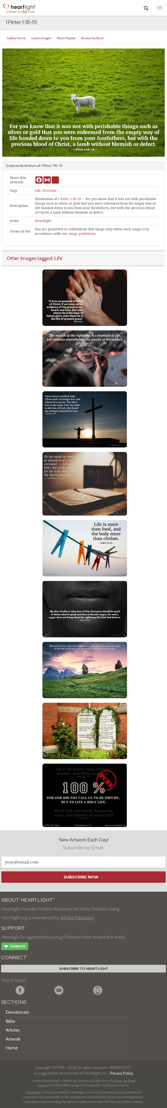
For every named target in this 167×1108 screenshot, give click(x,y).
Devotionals (17, 1012)
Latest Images (41, 38)
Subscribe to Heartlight (83, 969)
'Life (57, 258)
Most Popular (66, 38)
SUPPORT (13, 928)
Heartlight (43, 221)
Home (12, 1047)
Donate (14, 947)
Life (38, 190)
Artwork (13, 1039)
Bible (10, 1021)
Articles (12, 1030)
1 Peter (46, 165)
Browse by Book (92, 38)
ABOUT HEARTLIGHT (28, 900)
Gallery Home (16, 38)
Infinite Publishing (77, 917)
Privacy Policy (121, 1073)
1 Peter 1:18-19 (69, 199)
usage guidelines (81, 233)
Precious (49, 190)
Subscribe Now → (84, 877)
